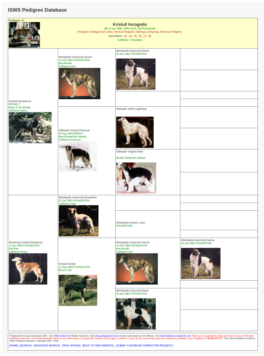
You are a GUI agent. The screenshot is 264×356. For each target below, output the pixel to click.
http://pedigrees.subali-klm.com (175, 336)
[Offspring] (153, 31)
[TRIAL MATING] (71, 345)
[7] (145, 36)
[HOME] (13, 345)
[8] (149, 36)
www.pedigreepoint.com (107, 336)
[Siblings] (141, 31)
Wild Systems (61, 336)
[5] (135, 36)
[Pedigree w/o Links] (101, 31)
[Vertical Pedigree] (124, 31)
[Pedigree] (83, 31)
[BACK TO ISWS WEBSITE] (98, 345)
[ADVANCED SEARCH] (47, 345)
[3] (125, 36)
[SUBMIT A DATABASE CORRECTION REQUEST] (144, 345)
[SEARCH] (25, 345)
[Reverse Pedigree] (171, 31)
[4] (130, 36)
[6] (140, 36)
